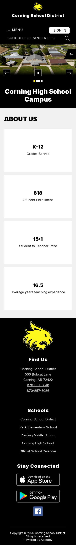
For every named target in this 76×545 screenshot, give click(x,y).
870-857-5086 (38, 391)
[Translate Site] (42, 38)
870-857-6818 (38, 385)
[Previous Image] (6, 72)
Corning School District (38, 419)
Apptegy (46, 539)
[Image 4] (42, 81)
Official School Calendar (38, 451)
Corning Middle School (38, 435)
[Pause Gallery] (38, 72)
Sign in (59, 30)
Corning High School (38, 443)
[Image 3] (39, 81)
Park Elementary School (38, 427)
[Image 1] (34, 81)
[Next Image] (69, 72)
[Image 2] (37, 81)
